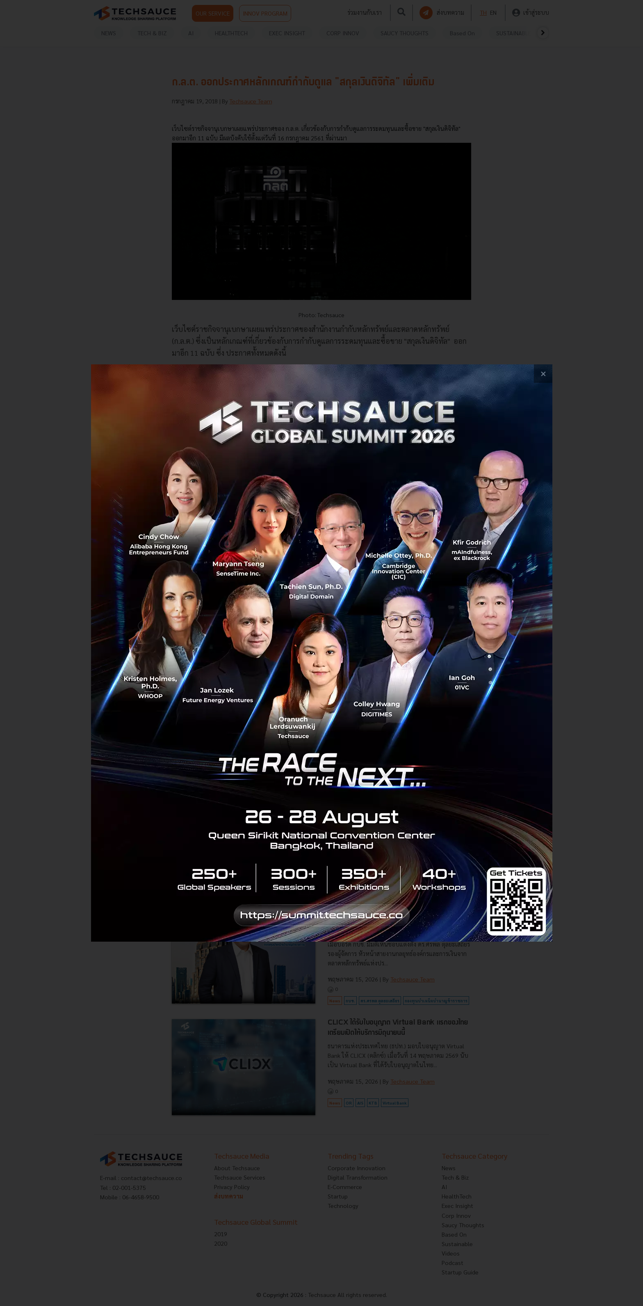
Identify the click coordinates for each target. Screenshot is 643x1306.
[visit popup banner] (321, 653)
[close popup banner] (543, 373)
